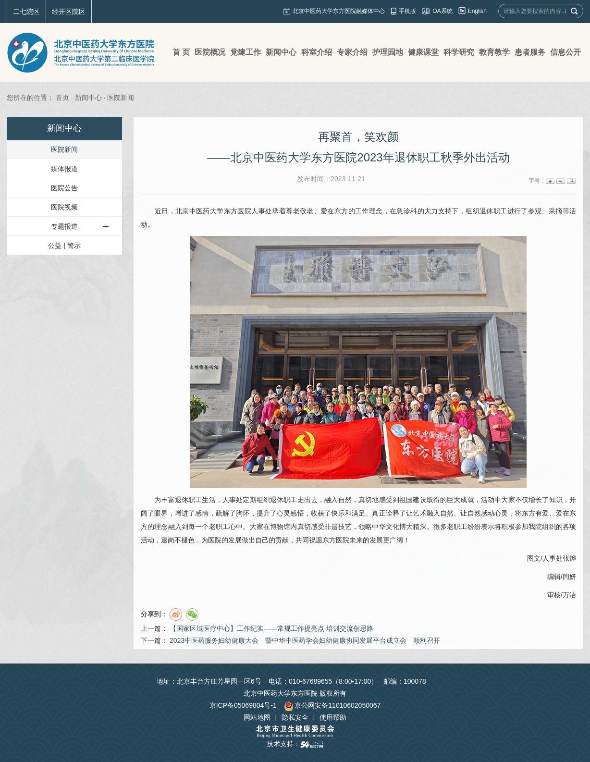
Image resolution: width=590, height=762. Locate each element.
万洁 (569, 595)
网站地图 (257, 717)
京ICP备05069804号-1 (243, 705)
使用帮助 (333, 717)
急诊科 (406, 211)
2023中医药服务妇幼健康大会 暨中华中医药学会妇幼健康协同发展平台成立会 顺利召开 (305, 640)
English (477, 11)
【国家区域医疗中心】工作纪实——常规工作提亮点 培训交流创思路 (271, 628)
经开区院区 (69, 11)
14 (570, 181)
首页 (62, 97)
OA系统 (442, 11)
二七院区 (26, 11)
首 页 (181, 52)
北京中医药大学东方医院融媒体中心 (339, 11)
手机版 (407, 11)
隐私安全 (295, 717)
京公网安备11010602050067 (332, 705)
